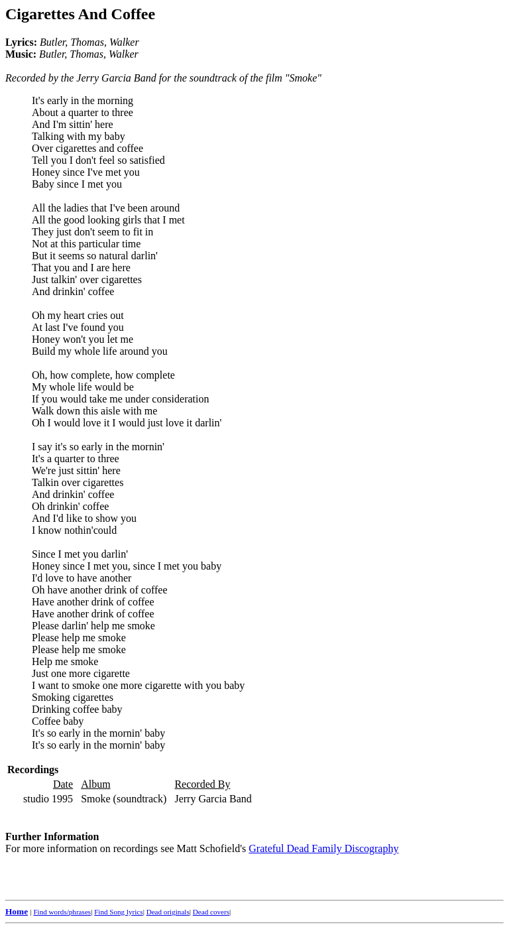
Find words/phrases (62, 912)
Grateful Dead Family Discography (323, 848)
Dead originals (168, 912)
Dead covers (211, 912)
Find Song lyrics (118, 912)
